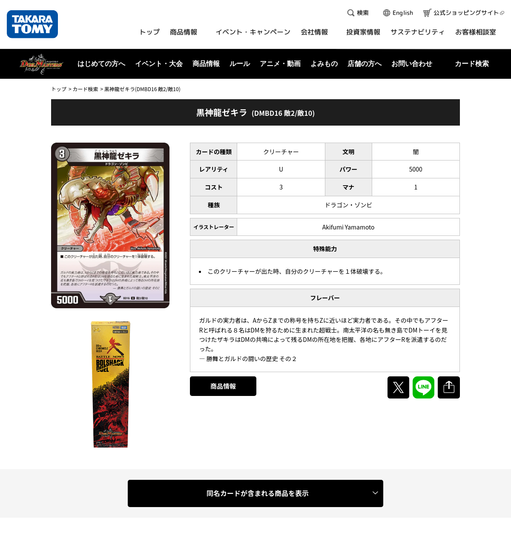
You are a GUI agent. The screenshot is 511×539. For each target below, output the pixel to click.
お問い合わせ (411, 63)
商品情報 (223, 385)
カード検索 (85, 88)
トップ (58, 88)
